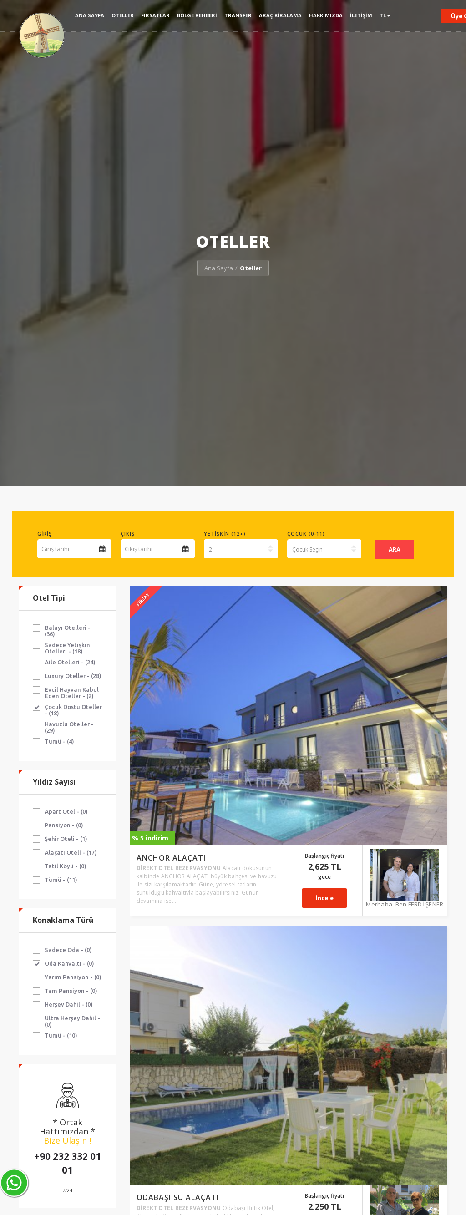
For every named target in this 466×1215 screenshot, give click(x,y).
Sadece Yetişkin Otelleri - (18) (67, 648)
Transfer (238, 15)
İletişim (361, 15)
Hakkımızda (326, 15)
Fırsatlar (155, 15)
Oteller (122, 15)
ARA (394, 549)
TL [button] (385, 15)
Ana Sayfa (89, 15)
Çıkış (128, 533)
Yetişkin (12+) (225, 533)
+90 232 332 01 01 (67, 1163)
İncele (348, 652)
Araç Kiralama (280, 15)
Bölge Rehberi (197, 15)
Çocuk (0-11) (306, 533)
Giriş (44, 533)
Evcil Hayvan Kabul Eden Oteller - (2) (72, 692)
